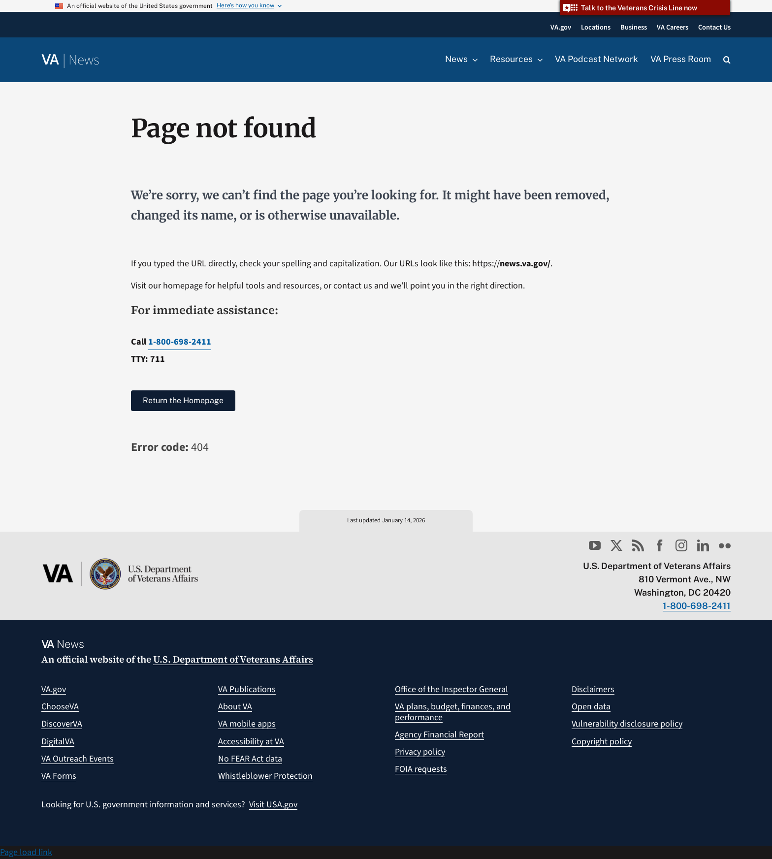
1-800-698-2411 (179, 342)
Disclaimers (593, 689)
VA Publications (247, 689)
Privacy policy (420, 752)
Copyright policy (602, 741)
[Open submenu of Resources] (538, 59)
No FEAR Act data (250, 759)
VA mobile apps (247, 724)
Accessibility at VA (251, 741)
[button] (727, 60)
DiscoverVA (61, 724)
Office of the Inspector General (451, 689)
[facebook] (660, 545)
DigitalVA (57, 741)
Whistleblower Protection (265, 776)
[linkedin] (703, 545)
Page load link (26, 852)
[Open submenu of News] (473, 59)
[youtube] (595, 545)
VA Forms (58, 776)
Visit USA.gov (273, 804)
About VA (235, 706)
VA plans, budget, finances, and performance (453, 712)
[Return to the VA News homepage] (70, 60)
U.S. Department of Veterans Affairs (233, 659)
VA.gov (53, 689)
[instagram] (681, 545)
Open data (591, 706)
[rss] (638, 545)
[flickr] (725, 545)
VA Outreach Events (77, 759)
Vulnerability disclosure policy (627, 724)
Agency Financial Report (439, 735)
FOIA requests (421, 769)
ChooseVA (60, 706)
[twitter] (616, 545)
